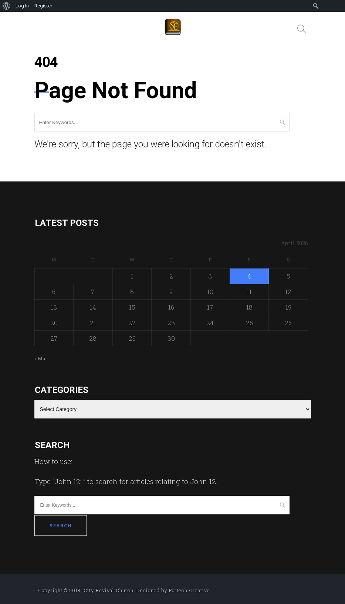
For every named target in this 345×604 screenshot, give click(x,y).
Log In (22, 6)
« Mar (40, 358)
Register (43, 6)
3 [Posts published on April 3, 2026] (210, 276)
